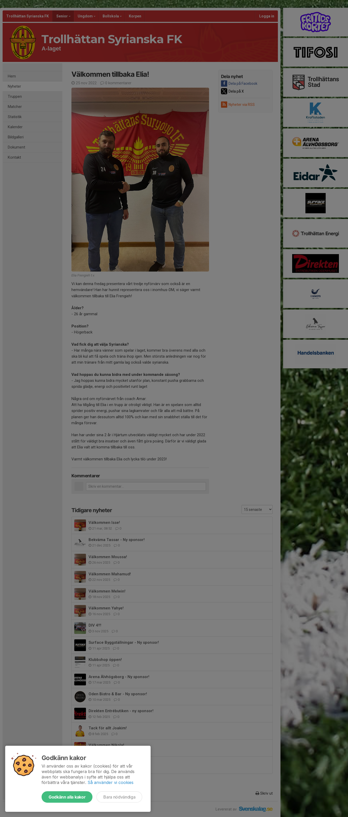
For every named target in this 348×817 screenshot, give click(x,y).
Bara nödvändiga (119, 797)
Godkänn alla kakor (67, 797)
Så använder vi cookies (110, 782)
